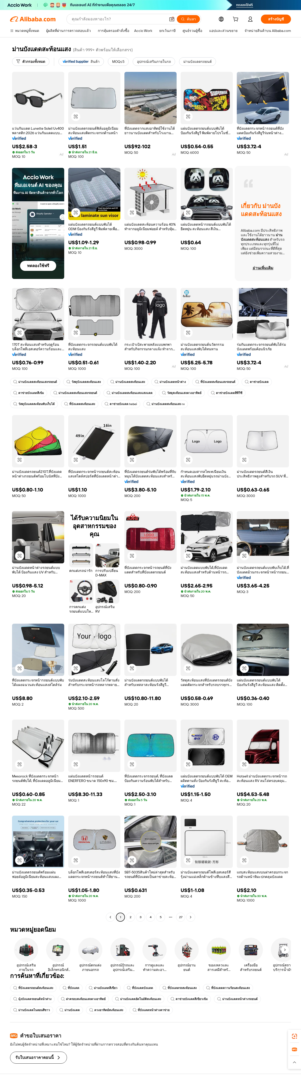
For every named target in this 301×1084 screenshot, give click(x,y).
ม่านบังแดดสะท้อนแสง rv (165, 404)
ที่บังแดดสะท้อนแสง (79, 404)
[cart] (236, 20)
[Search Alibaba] (118, 19)
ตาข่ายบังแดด (257, 382)
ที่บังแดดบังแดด (140, 988)
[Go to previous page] (110, 917)
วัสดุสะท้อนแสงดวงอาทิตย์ (181, 393)
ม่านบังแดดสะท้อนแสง (127, 382)
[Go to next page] (190, 917)
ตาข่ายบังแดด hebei (121, 404)
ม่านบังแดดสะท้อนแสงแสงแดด (130, 393)
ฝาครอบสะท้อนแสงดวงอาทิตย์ (83, 999)
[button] (172, 19)
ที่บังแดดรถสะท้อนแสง (180, 988)
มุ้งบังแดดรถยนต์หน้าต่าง (32, 999)
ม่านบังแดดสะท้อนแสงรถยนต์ (35, 382)
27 (180, 917)
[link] (294, 1036)
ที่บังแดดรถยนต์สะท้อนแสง (33, 988)
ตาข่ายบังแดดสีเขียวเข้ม (189, 999)
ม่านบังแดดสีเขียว (103, 988)
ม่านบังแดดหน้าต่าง (170, 382)
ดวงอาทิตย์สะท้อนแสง (106, 1010)
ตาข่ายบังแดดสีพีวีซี (226, 393)
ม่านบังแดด (69, 1010)
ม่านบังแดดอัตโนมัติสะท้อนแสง (138, 999)
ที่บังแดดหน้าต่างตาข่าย (151, 1010)
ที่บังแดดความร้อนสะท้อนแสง (228, 988)
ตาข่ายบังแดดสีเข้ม (28, 393)
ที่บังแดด (71, 988)
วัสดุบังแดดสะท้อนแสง (83, 382)
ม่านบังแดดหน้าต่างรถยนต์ (237, 999)
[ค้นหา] (188, 19)
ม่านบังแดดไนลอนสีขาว (31, 1010)
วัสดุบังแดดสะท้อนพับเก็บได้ (34, 404)
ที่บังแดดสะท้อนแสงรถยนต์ (215, 382)
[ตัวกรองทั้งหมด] (30, 61)
